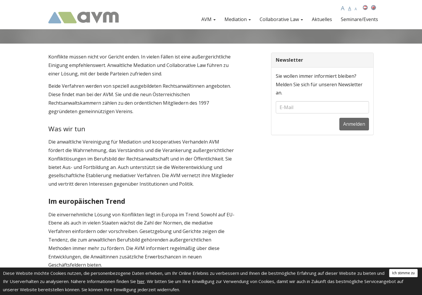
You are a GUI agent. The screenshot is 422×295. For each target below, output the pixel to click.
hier (141, 281)
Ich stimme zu (403, 272)
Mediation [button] (237, 19)
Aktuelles (322, 19)
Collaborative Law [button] (281, 19)
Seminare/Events (359, 19)
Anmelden (354, 124)
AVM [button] (208, 19)
